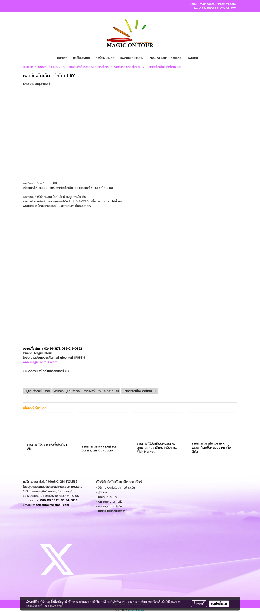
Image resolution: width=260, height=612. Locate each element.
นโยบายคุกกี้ (56, 605)
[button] (204, 57)
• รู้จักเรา (101, 492)
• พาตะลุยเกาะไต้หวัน (109, 506)
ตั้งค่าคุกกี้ (199, 603)
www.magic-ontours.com (40, 362)
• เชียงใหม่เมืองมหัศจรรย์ (111, 511)
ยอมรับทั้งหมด (219, 603)
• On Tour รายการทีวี (109, 501)
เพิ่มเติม (193, 58)
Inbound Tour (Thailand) (165, 58)
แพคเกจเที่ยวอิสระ (131, 58)
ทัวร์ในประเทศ (81, 58)
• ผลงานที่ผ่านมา (106, 497)
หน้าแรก (62, 58)
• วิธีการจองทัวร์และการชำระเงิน (115, 487)
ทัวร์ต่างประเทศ (105, 58)
